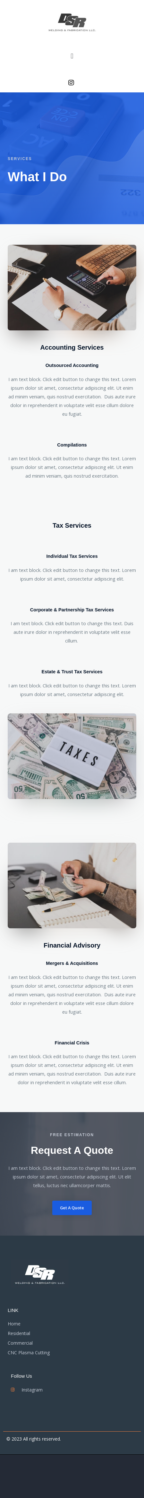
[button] (72, 55)
